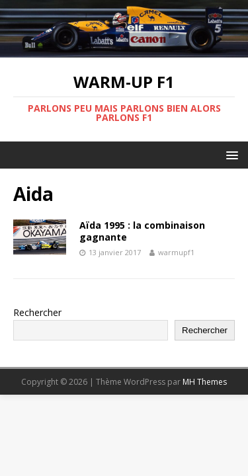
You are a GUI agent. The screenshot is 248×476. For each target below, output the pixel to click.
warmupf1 (176, 252)
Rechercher (37, 312)
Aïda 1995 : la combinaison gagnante (142, 231)
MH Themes (205, 381)
